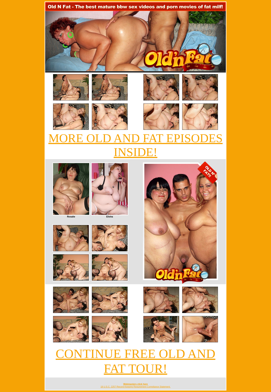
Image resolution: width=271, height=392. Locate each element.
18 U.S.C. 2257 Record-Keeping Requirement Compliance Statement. (135, 386)
